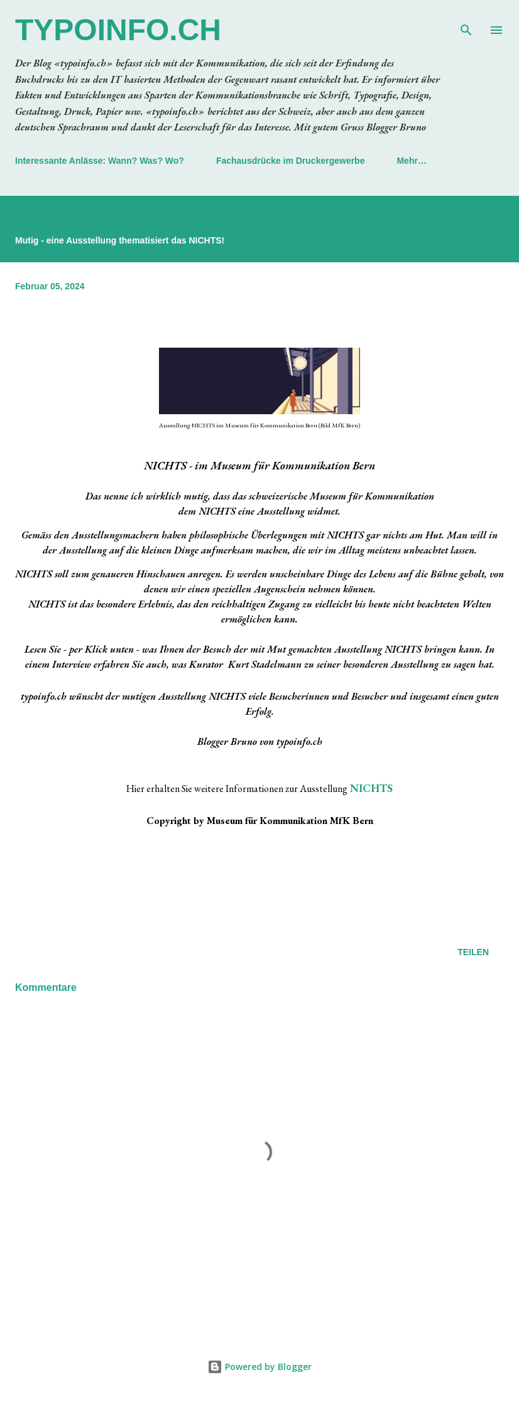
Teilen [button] (473, 952)
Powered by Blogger (259, 1367)
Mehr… (411, 161)
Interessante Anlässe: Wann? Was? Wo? (99, 161)
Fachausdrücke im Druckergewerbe (290, 161)
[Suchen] (466, 22)
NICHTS (371, 788)
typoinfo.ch (118, 29)
